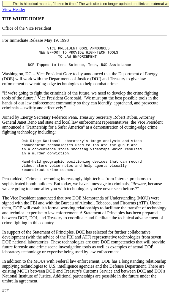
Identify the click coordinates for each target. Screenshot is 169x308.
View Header (13, 9)
